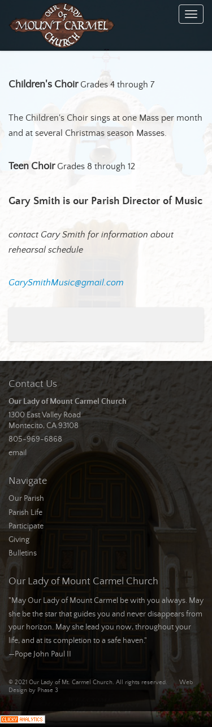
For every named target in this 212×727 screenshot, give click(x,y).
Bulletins (22, 553)
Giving (18, 539)
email (17, 452)
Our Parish (26, 498)
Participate (26, 526)
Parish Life (25, 512)
